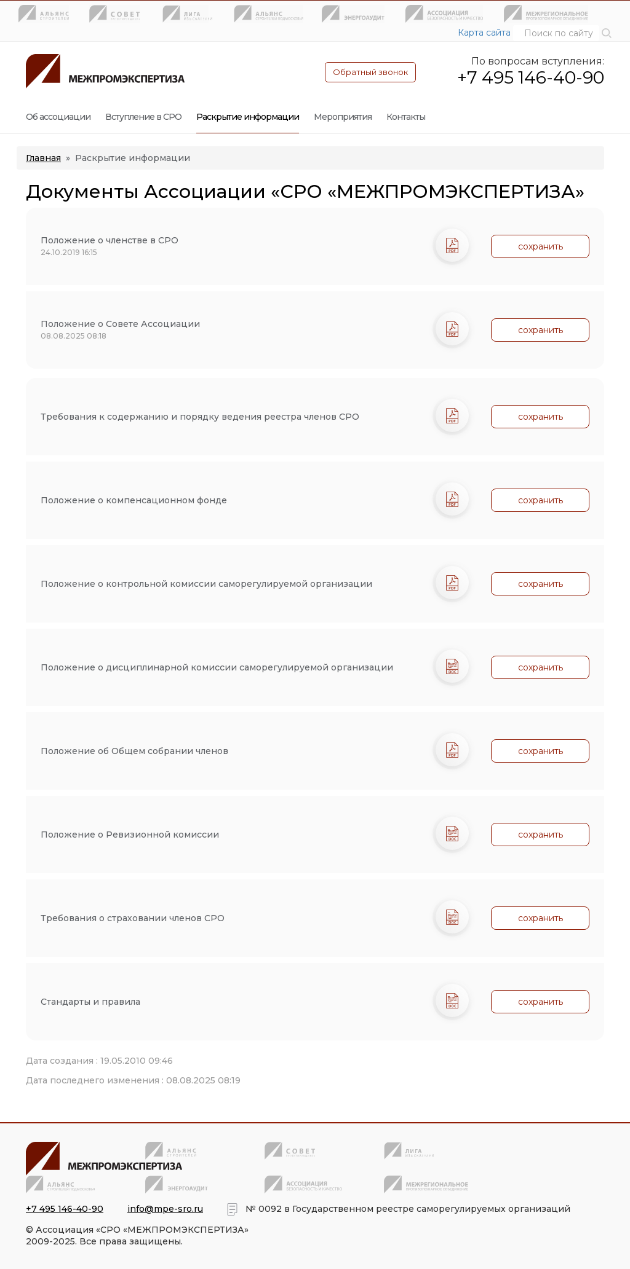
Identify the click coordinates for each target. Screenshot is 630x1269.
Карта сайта (484, 32)
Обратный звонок (370, 72)
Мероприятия (343, 116)
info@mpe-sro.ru (165, 1208)
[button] (607, 32)
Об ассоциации (58, 116)
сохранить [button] (540, 246)
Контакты (405, 116)
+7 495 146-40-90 (530, 77)
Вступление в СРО (143, 116)
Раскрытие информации (247, 116)
